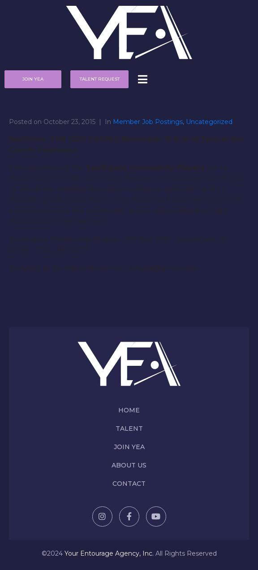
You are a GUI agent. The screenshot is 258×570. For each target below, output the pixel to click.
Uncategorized (209, 122)
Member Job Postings (148, 122)
